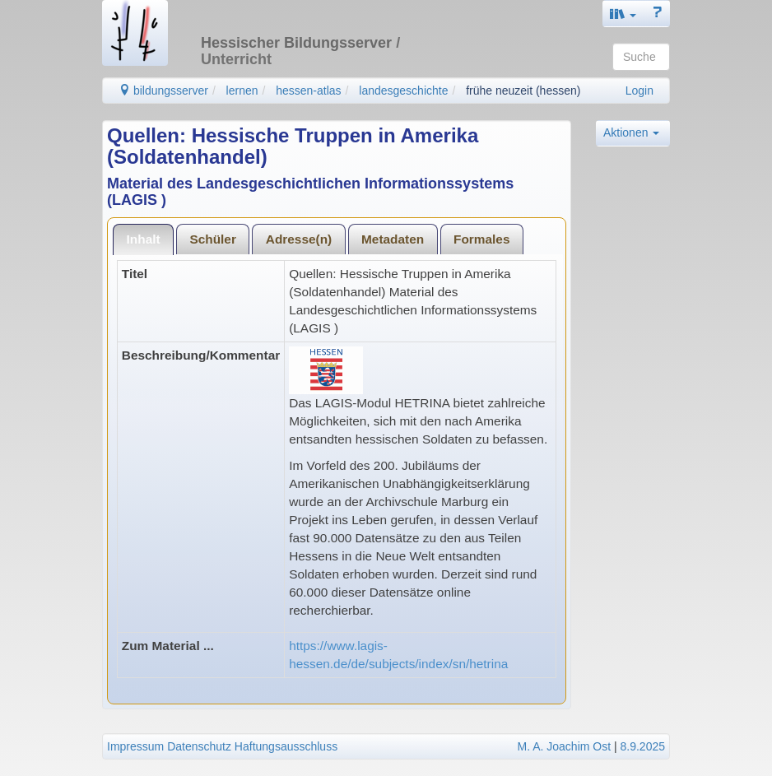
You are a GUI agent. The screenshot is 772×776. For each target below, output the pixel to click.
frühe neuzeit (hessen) (523, 90)
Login (639, 90)
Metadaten (392, 239)
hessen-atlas (308, 90)
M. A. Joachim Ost (564, 746)
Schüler (212, 239)
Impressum (135, 746)
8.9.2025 (643, 746)
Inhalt (143, 239)
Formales (481, 239)
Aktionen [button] (631, 132)
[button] (623, 13)
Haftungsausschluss (286, 746)
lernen (242, 90)
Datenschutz (199, 746)
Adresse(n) (299, 239)
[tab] (143, 239)
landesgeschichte (403, 90)
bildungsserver (163, 90)
